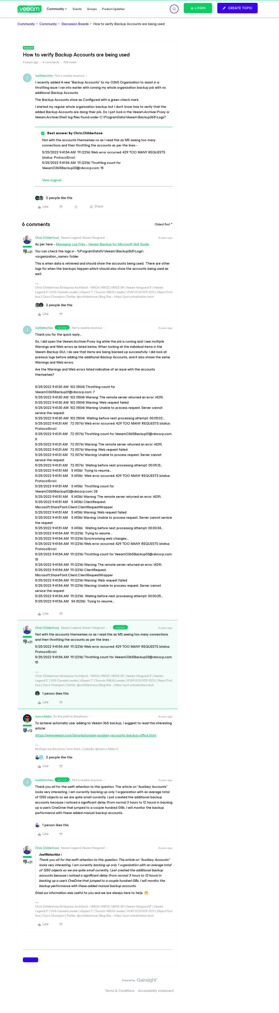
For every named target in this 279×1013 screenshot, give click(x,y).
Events (77, 9)
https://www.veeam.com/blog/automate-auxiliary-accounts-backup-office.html (95, 735)
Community (26, 24)
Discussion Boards (75, 24)
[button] (237, 8)
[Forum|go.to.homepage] (29, 9)
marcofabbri (43, 716)
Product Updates (113, 9)
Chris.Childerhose (47, 237)
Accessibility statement (156, 991)
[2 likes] (53, 198)
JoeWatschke (44, 75)
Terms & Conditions (119, 991)
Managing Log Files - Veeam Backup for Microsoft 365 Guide (102, 244)
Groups (92, 9)
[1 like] (52, 693)
